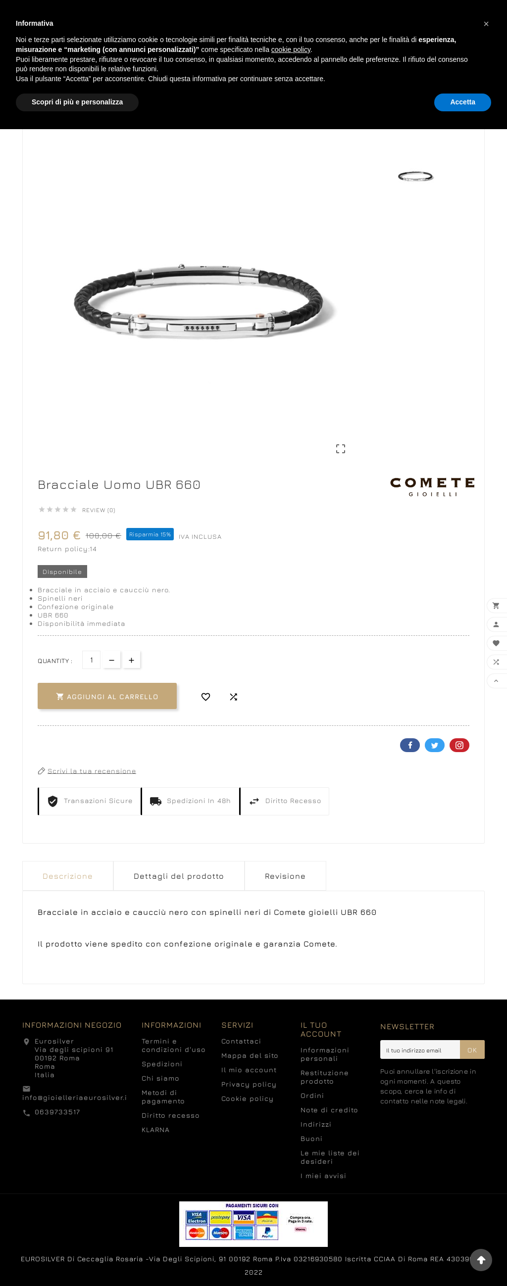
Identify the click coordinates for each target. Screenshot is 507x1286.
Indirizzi (316, 1124)
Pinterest (459, 745)
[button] (486, 24)
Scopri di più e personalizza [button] (77, 102)
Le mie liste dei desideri (330, 1156)
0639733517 (57, 1111)
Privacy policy (249, 1084)
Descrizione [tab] (68, 875)
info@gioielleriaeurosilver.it (76, 1097)
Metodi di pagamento (163, 1096)
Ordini (312, 1095)
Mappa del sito (250, 1055)
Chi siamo (161, 1078)
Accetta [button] (462, 102)
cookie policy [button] (290, 49)
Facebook (410, 745)
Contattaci (241, 1041)
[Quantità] (91, 660)
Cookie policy (247, 1098)
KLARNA (156, 1129)
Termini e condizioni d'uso (174, 1045)
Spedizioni (162, 1063)
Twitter (435, 745)
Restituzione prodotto (325, 1076)
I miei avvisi (324, 1175)
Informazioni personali (325, 1054)
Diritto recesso (171, 1115)
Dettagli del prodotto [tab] (179, 875)
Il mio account (249, 1069)
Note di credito (329, 1109)
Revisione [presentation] (285, 875)
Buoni (312, 1138)
